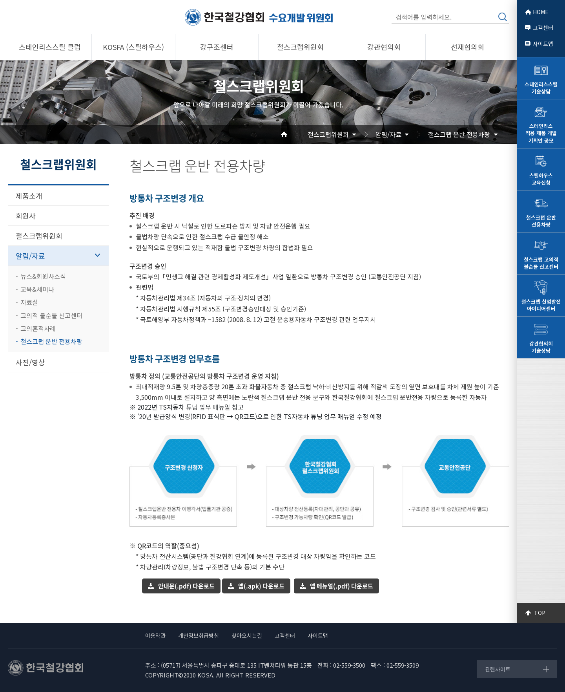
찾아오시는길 (246, 635)
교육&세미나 (37, 289)
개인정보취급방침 (198, 635)
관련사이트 (497, 669)
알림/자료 (388, 134)
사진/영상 (30, 362)
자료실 (29, 302)
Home (293, 134)
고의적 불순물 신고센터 (51, 315)
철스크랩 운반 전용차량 (459, 134)
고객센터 (543, 27)
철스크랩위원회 (328, 134)
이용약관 (155, 635)
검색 (502, 17)
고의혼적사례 (38, 328)
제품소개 (29, 195)
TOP (539, 613)
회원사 (26, 216)
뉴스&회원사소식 (43, 276)
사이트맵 (543, 44)
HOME (541, 12)
